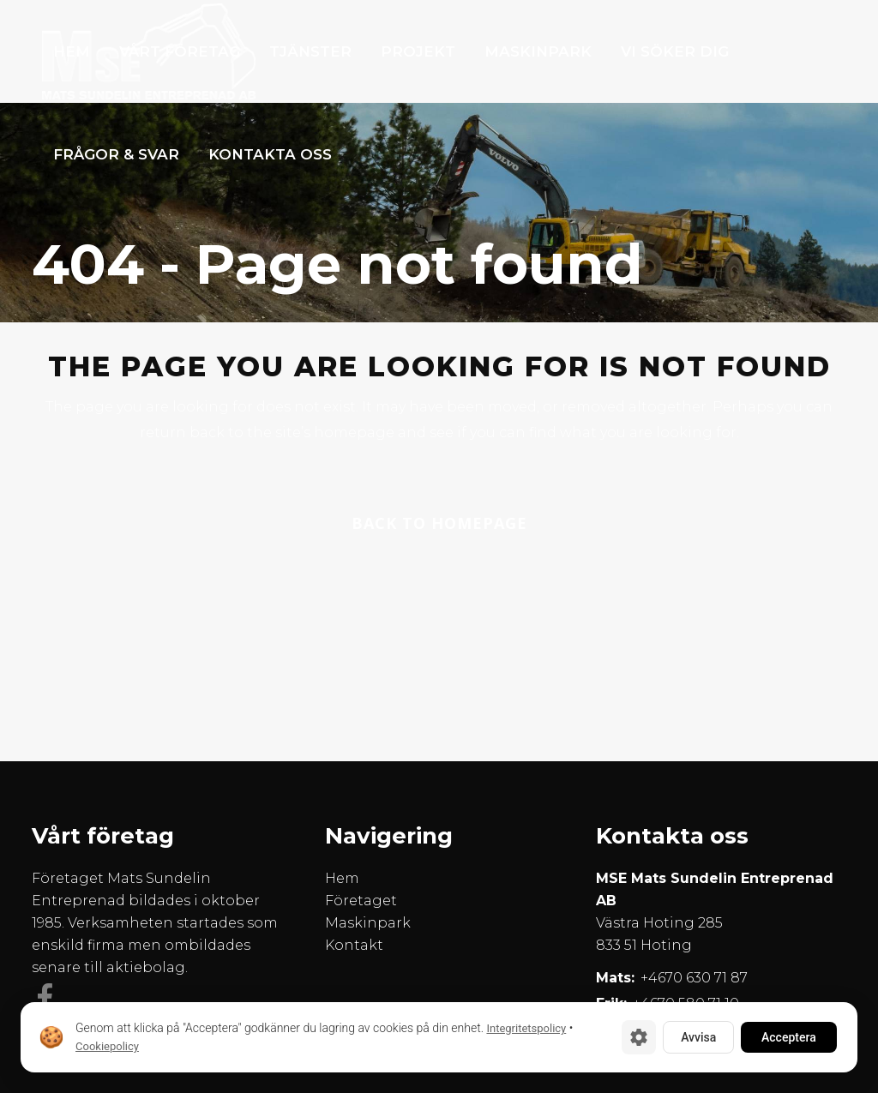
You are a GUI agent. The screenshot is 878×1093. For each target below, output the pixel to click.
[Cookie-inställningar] (639, 1037)
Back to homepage (439, 523)
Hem (342, 878)
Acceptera (788, 1037)
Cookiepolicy (107, 1046)
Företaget (361, 900)
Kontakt (354, 945)
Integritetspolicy (526, 1028)
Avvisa (698, 1037)
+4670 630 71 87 (694, 978)
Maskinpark (368, 923)
